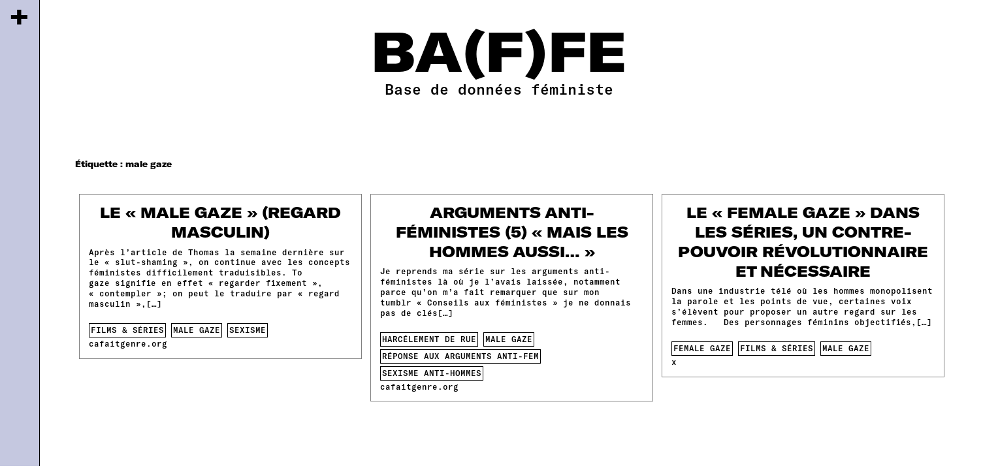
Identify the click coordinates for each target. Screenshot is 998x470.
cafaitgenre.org (128, 343)
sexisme (247, 329)
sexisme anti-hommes (431, 372)
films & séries (127, 329)
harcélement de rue (429, 338)
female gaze (702, 347)
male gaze (196, 329)
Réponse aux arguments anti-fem (460, 355)
